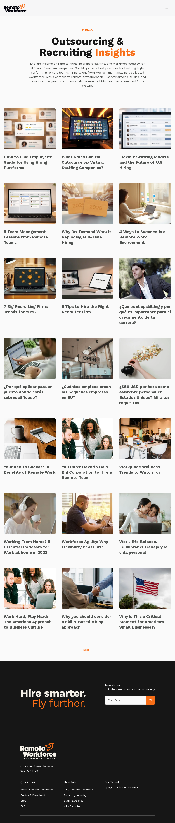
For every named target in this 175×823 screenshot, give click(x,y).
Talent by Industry (75, 795)
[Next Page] (87, 649)
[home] (15, 8)
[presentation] (122, 712)
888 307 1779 (29, 770)
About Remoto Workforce (36, 789)
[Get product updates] (125, 700)
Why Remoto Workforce (79, 789)
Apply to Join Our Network (121, 787)
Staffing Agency (73, 800)
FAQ (23, 806)
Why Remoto (72, 806)
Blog (23, 800)
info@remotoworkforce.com (38, 765)
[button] (166, 8)
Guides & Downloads (33, 795)
